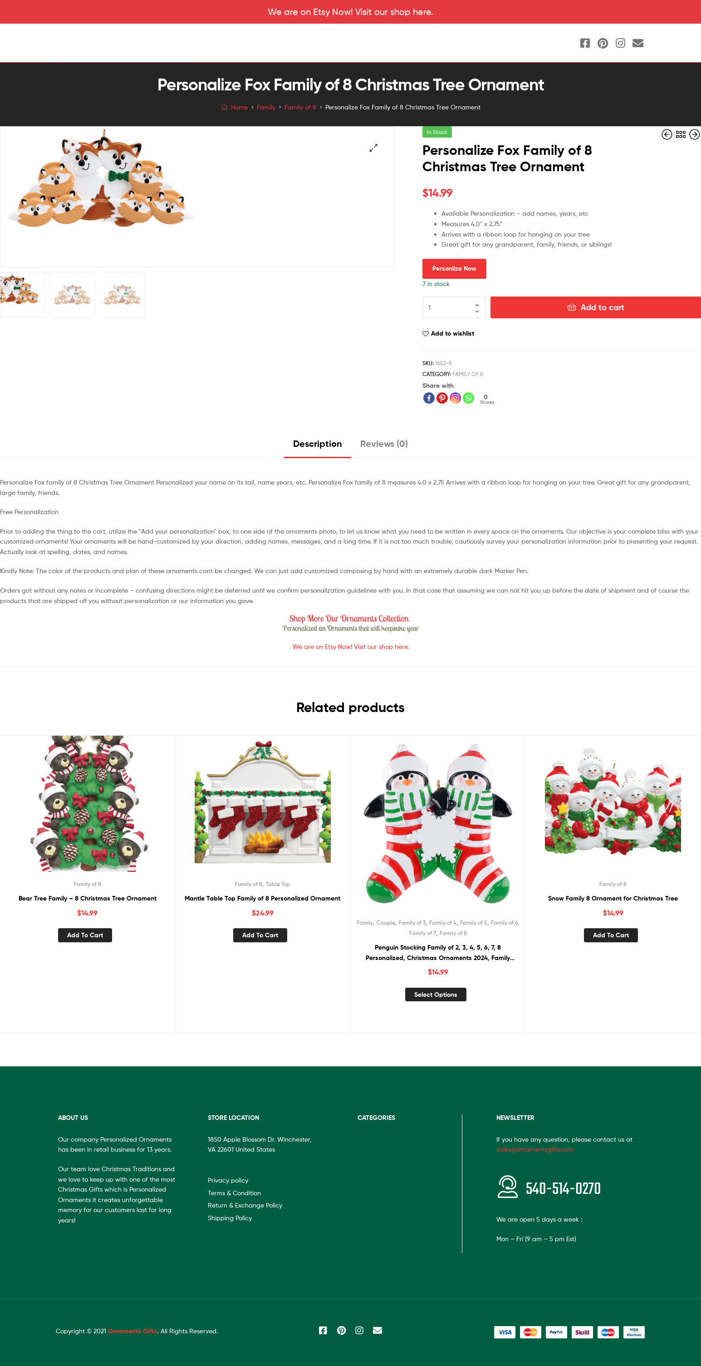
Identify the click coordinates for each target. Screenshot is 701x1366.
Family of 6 (504, 922)
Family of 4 (442, 922)
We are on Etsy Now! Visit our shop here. (350, 11)
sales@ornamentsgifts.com (535, 1149)
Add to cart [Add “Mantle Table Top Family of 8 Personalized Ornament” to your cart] (260, 935)
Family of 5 (473, 922)
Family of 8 (300, 107)
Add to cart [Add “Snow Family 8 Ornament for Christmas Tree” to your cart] (611, 935)
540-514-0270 (563, 1190)
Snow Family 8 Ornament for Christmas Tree (613, 898)
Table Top (278, 884)
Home (239, 107)
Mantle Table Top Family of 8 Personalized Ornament (262, 898)
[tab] (317, 447)
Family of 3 (412, 922)
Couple (386, 922)
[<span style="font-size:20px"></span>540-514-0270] (507, 1186)
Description (317, 443)
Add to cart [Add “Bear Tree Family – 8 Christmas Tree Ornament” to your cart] (85, 935)
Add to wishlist (452, 333)
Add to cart (602, 307)
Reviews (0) (384, 443)
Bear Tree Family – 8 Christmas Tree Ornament (88, 898)
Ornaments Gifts (132, 1331)
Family (266, 107)
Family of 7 (422, 933)
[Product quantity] (454, 307)
